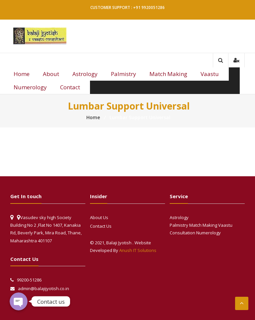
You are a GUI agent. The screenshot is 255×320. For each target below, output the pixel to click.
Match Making (168, 74)
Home (22, 74)
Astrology (85, 74)
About (51, 74)
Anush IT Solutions (137, 250)
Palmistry (123, 74)
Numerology (30, 87)
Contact (70, 87)
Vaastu (210, 74)
